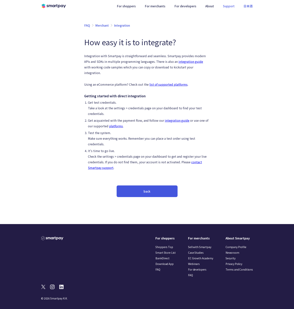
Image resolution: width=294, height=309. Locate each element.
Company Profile (236, 247)
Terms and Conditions (239, 269)
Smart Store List (165, 252)
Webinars (194, 264)
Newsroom (232, 252)
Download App (164, 264)
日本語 (248, 6)
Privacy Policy (234, 264)
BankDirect (162, 258)
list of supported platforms (168, 84)
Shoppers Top (164, 247)
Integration (122, 25)
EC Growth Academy (200, 258)
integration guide (190, 61)
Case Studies (195, 252)
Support (229, 6)
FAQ (87, 25)
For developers (197, 269)
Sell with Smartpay (199, 247)
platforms (116, 126)
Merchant (102, 25)
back (147, 191)
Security (231, 258)
